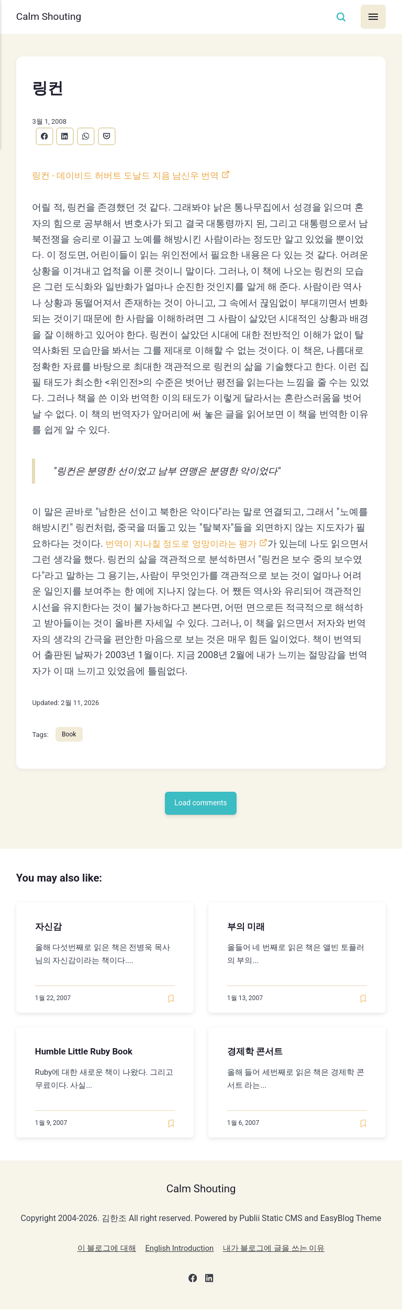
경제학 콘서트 (256, 1054)
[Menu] (373, 16)
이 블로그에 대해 (101, 1253)
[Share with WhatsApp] (89, 136)
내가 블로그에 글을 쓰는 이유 (278, 1253)
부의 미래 (247, 929)
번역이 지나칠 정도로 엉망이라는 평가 (185, 544)
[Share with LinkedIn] (67, 136)
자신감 (49, 929)
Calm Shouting (51, 16)
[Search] (339, 17)
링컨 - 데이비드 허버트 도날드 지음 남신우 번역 (131, 176)
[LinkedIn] (210, 1284)
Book (69, 736)
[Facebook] (191, 1284)
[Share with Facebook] (45, 136)
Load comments (201, 806)
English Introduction (178, 1253)
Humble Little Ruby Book (87, 1054)
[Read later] (171, 1002)
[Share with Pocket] (111, 136)
